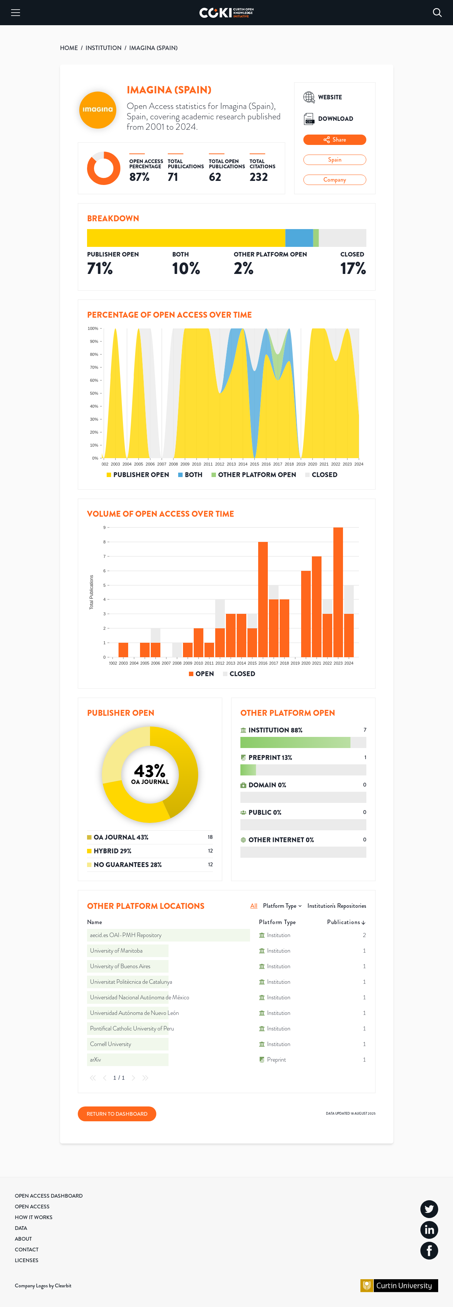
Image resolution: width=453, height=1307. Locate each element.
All (253, 905)
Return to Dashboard (117, 1114)
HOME (69, 48)
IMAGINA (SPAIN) (153, 48)
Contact (27, 1249)
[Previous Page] (105, 1078)
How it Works (34, 1217)
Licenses (27, 1260)
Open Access (32, 1206)
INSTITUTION (103, 48)
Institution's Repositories (336, 905)
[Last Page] (145, 1078)
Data (21, 1228)
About (23, 1239)
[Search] (437, 12)
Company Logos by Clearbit (43, 1285)
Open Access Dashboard (49, 1196)
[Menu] (15, 12)
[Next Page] (133, 1078)
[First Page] (93, 1078)
